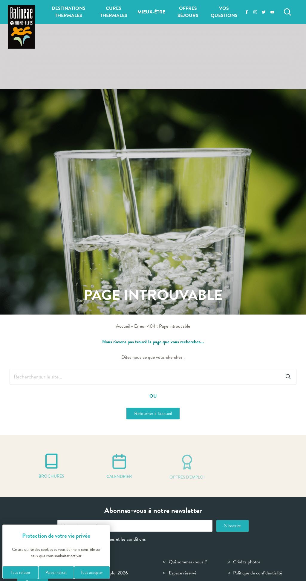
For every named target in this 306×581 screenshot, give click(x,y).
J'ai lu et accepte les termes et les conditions (101, 539)
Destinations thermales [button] (68, 12)
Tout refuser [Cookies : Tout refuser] (20, 572)
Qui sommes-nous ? (188, 561)
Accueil (123, 326)
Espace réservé (182, 573)
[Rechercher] (287, 12)
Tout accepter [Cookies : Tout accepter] (92, 572)
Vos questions (224, 12)
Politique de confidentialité (257, 573)
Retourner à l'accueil (153, 413)
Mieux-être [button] (151, 12)
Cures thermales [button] (113, 12)
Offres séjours (188, 12)
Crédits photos (247, 561)
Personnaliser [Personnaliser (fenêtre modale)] (56, 572)
